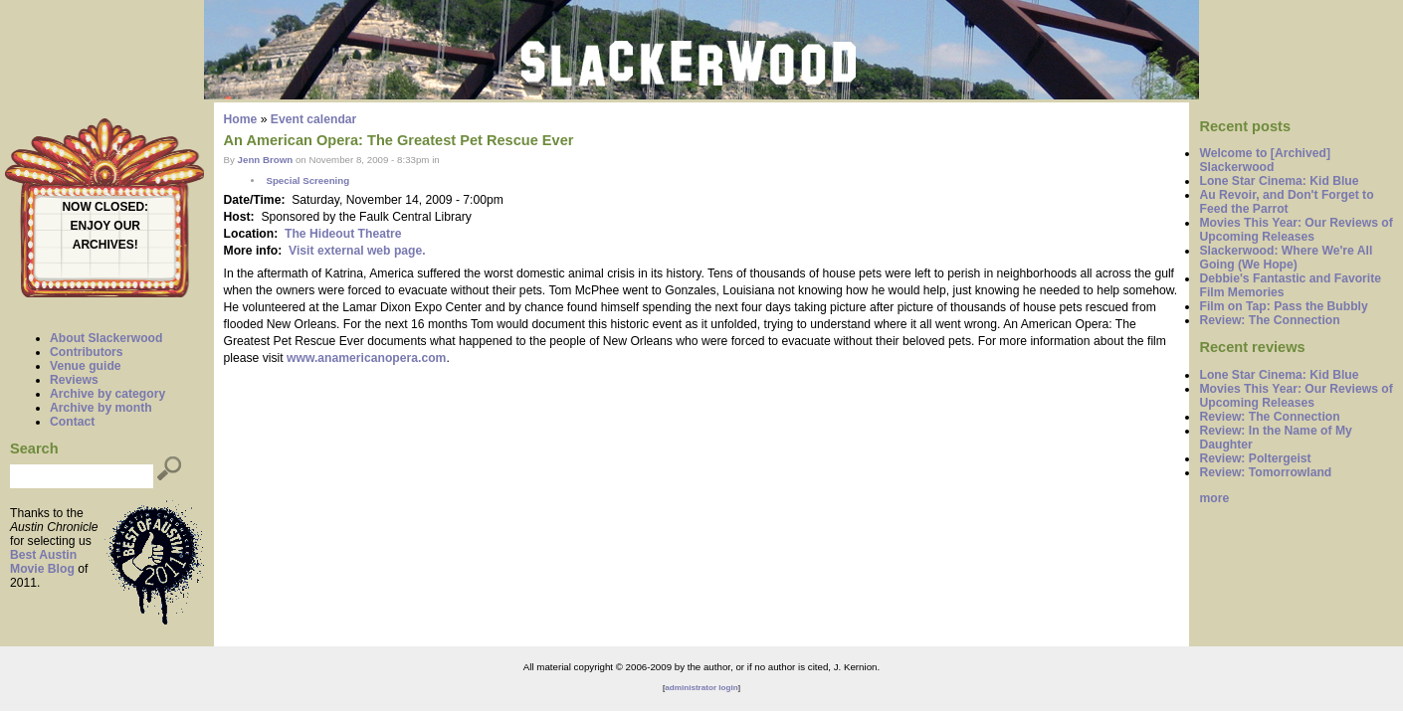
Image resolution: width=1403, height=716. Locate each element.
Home (241, 119)
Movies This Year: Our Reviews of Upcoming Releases (1295, 230)
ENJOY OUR (105, 226)
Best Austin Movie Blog (43, 562)
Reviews (74, 380)
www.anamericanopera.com (366, 358)
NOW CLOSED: (105, 207)
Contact (72, 422)
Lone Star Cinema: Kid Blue (1278, 181)
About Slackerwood (106, 338)
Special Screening (307, 180)
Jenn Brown (266, 159)
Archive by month (101, 408)
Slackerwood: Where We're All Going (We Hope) (1285, 257)
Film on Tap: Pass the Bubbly (1283, 306)
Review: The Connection (1269, 320)
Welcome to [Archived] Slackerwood (1264, 160)
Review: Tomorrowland (1265, 472)
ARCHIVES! (105, 245)
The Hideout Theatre (343, 234)
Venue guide (85, 366)
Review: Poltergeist (1254, 458)
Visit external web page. (357, 251)
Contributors (86, 352)
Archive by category (107, 394)
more (1214, 498)
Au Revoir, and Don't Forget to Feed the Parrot (1286, 202)
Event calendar (313, 119)
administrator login (701, 687)
